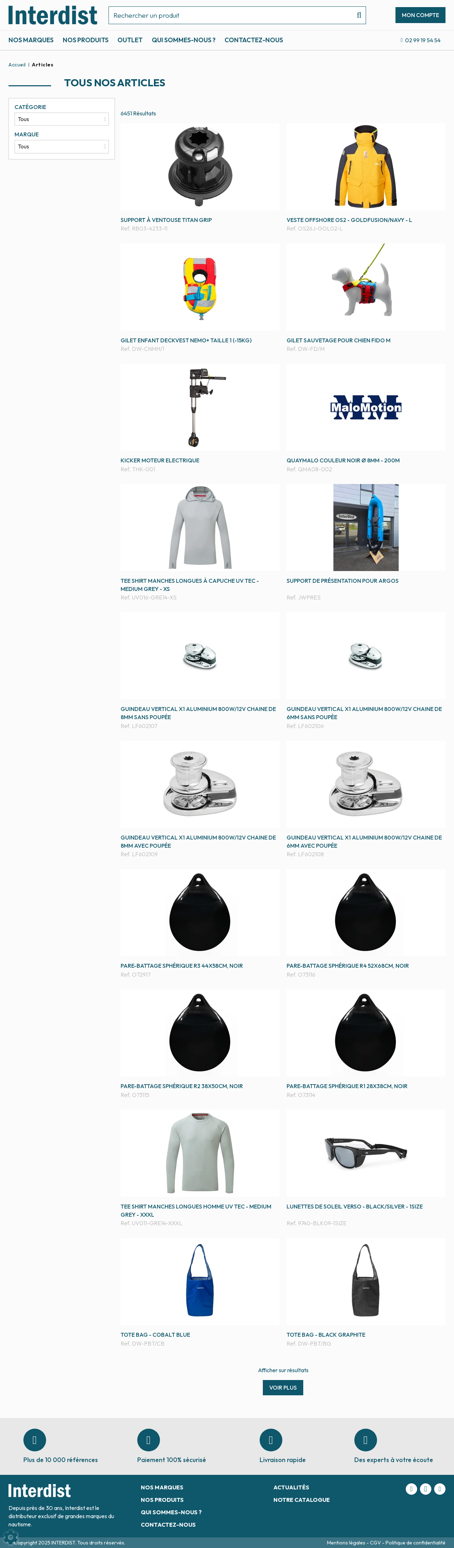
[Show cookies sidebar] (11, 1537)
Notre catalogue (301, 1499)
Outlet (130, 40)
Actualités (291, 1487)
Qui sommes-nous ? (184, 40)
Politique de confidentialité (415, 1542)
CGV (376, 1542)
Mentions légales (346, 1542)
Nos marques (31, 40)
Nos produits (86, 40)
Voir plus (283, 1387)
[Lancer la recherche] (356, 15)
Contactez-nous (254, 40)
